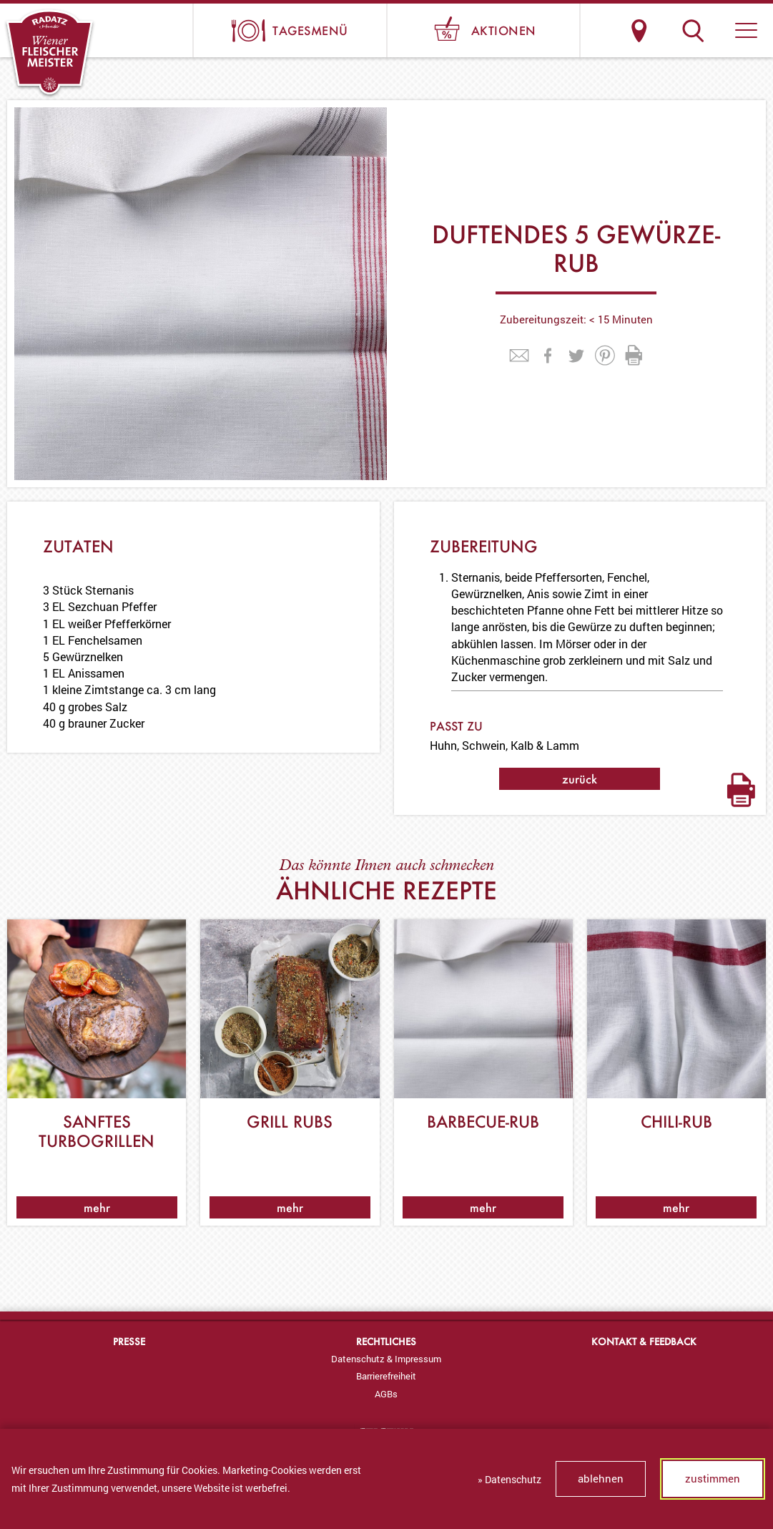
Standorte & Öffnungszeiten (639, 30)
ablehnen (601, 1478)
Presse (129, 1341)
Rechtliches (386, 1341)
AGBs (386, 1393)
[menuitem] (386, 1358)
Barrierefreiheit (386, 1375)
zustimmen (712, 1478)
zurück (579, 778)
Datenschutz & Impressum (386, 1358)
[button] (746, 30)
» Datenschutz (509, 1479)
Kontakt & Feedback (643, 1341)
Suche (692, 30)
